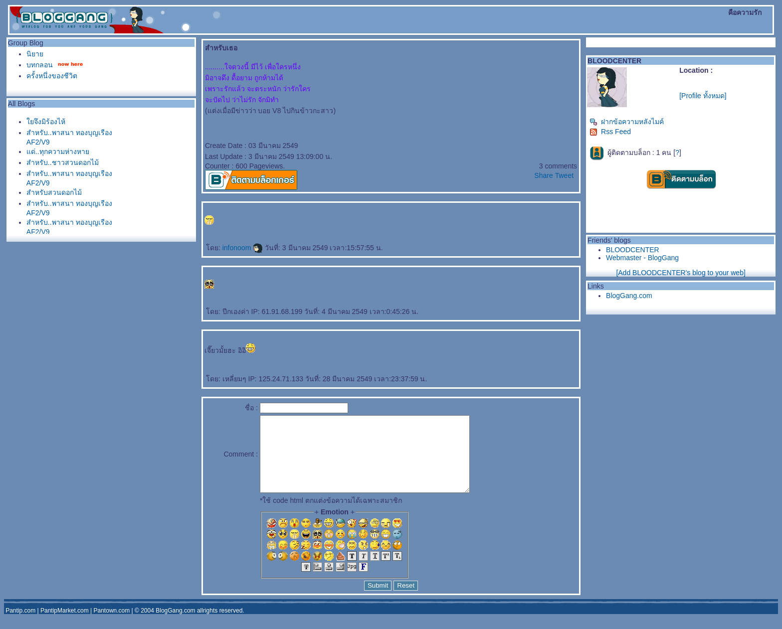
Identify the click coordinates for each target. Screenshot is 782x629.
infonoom (242, 248)
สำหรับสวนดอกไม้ (54, 192)
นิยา (34, 54)
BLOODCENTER (632, 250)
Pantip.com (20, 625)
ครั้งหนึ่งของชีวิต (51, 76)
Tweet (564, 175)
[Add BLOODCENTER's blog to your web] (680, 273)
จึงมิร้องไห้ (45, 122)
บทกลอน (39, 65)
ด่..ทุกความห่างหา (57, 152)
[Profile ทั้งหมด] (702, 96)
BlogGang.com (629, 296)
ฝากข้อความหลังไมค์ (626, 122)
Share (543, 175)
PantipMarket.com (64, 625)
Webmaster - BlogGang (642, 258)
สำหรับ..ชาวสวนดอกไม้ (62, 162)
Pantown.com (112, 625)
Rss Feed (610, 132)
